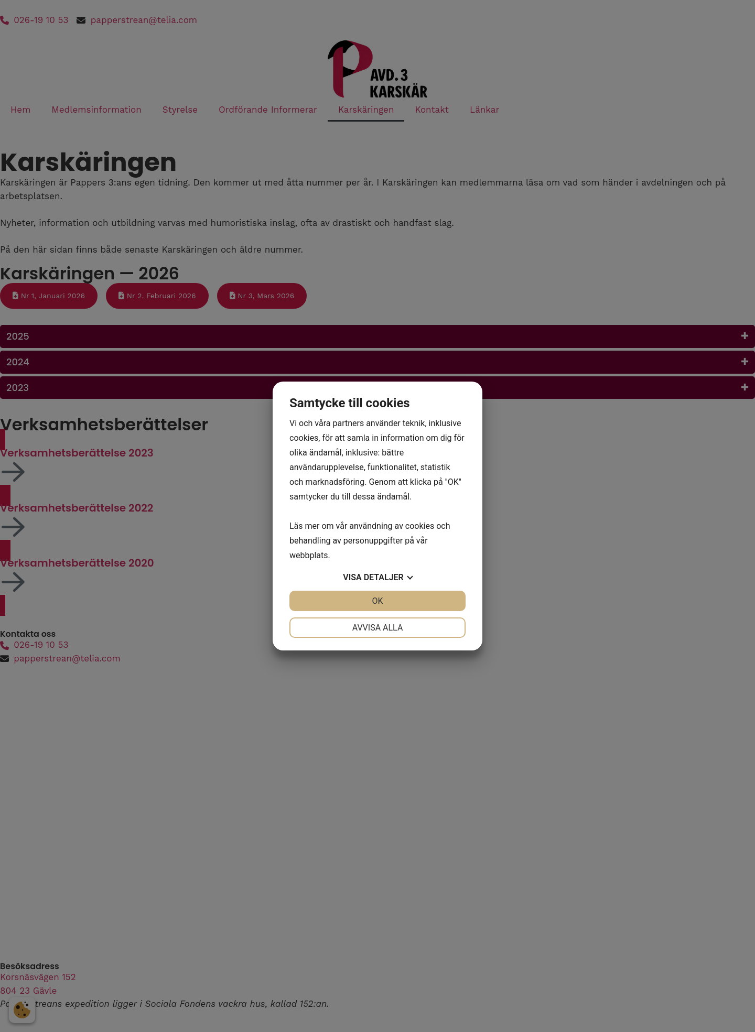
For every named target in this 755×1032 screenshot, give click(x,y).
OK (377, 601)
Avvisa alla (377, 628)
